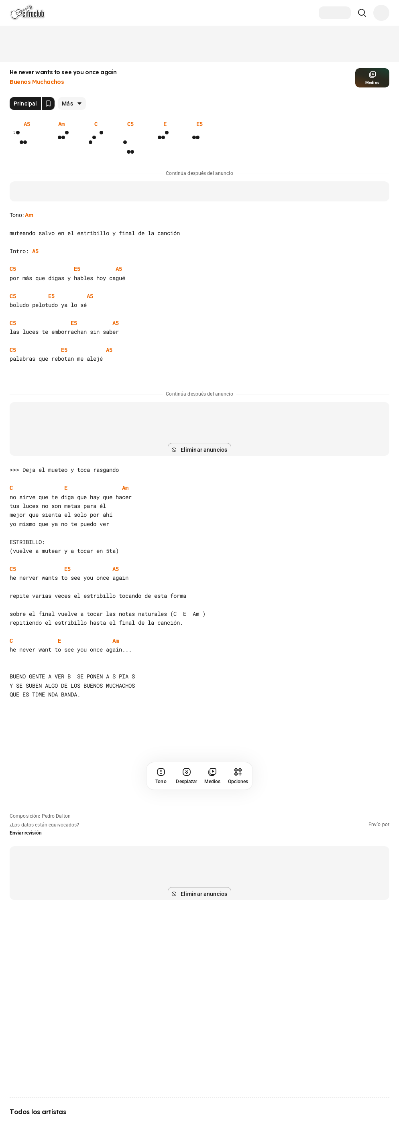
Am (29, 215)
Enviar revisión (26, 833)
